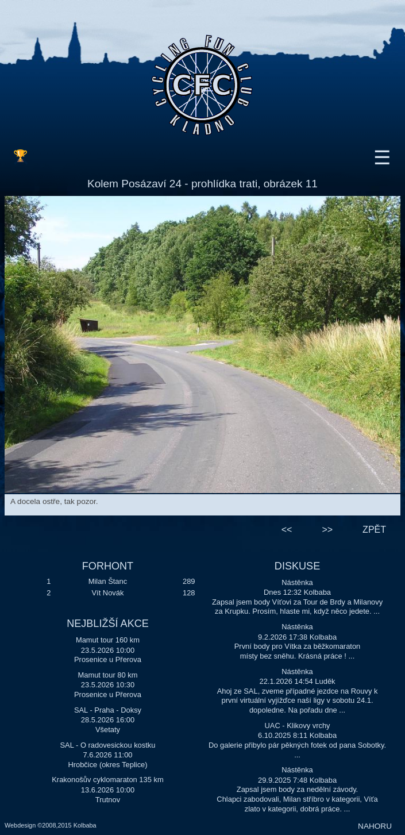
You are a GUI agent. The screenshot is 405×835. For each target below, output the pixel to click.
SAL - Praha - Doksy (107, 710)
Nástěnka (297, 582)
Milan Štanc (107, 581)
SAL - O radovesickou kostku (108, 745)
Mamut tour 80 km (107, 675)
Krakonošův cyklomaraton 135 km (107, 779)
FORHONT (107, 566)
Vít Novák (107, 592)
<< (286, 529)
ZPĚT (374, 529)
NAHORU (375, 826)
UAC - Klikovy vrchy (297, 725)
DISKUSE (297, 566)
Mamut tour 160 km (108, 640)
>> (327, 529)
